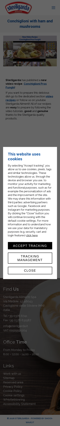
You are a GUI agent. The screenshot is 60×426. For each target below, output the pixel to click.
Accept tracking (30, 246)
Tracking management (30, 258)
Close (30, 270)
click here (32, 235)
